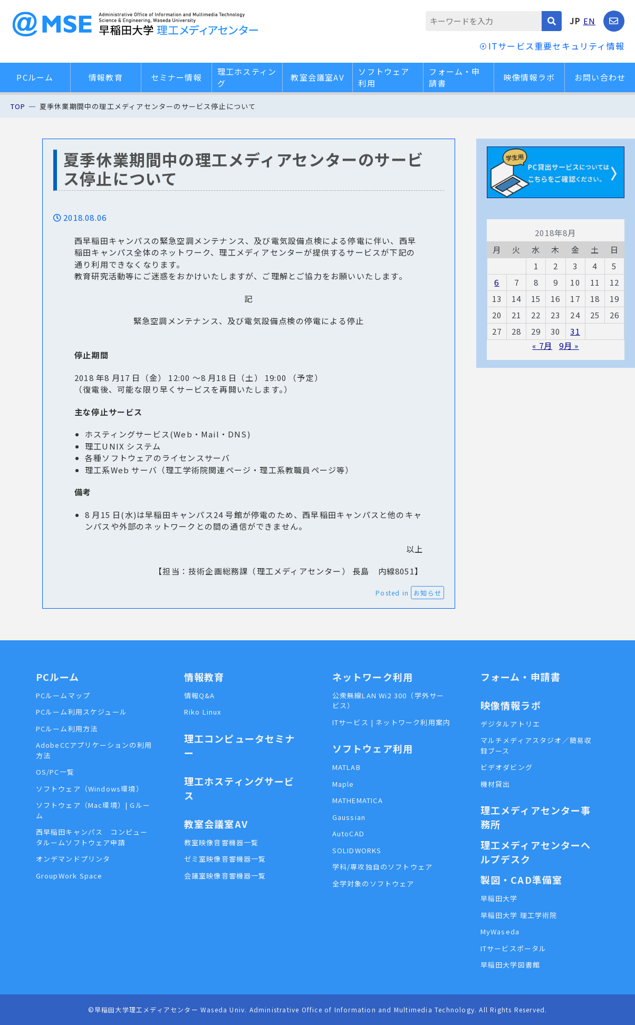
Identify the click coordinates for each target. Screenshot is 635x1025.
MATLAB (346, 767)
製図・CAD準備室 (521, 879)
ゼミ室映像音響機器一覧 (225, 859)
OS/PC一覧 (55, 772)
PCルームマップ (63, 695)
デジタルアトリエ (510, 724)
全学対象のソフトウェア (373, 883)
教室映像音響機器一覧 (221, 842)
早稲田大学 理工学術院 (518, 915)
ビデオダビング (506, 767)
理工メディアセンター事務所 (535, 817)
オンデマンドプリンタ (73, 859)
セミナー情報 (176, 77)
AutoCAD (348, 833)
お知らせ (427, 592)
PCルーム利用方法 (67, 729)
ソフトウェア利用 (383, 77)
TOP (18, 106)
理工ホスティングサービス (239, 788)
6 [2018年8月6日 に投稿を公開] (496, 282)
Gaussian (349, 817)
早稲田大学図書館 (510, 965)
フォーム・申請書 (454, 77)
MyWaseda (500, 931)
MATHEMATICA (357, 800)
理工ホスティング (246, 77)
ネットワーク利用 (372, 677)
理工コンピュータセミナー (239, 745)
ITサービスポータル (513, 948)
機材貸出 (495, 784)
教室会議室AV (317, 77)
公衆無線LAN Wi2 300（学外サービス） (388, 700)
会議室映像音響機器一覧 (225, 876)
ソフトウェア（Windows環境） (89, 789)
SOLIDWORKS (357, 850)
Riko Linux (203, 712)
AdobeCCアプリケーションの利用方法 (94, 750)
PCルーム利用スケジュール (82, 712)
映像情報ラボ (529, 77)
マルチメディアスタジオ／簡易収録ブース (536, 745)
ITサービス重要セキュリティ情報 (556, 46)
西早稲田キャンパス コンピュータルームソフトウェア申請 (92, 837)
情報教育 (106, 77)
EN (589, 20)
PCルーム (34, 77)
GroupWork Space (69, 876)
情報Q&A (199, 695)
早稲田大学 (499, 898)
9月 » (569, 345)
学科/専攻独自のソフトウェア (382, 867)
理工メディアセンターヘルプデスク (535, 852)
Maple (343, 784)
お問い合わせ (600, 77)
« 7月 (542, 345)
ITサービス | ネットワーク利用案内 (391, 722)
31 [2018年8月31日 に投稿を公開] (575, 331)
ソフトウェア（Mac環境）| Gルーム (93, 810)
